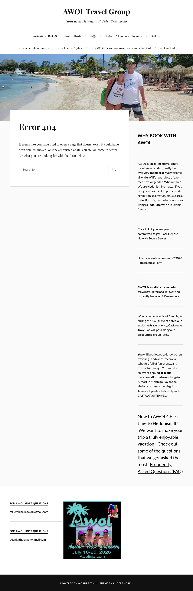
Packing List (167, 48)
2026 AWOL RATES (45, 36)
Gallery (155, 36)
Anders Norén (123, 583)
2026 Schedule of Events (33, 48)
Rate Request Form (150, 262)
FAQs (93, 36)
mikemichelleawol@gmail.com (29, 511)
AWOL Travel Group (96, 11)
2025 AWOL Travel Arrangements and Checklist (120, 48)
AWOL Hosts (73, 36)
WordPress (86, 583)
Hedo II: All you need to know (123, 36)
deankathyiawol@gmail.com (28, 539)
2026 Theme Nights (69, 48)
